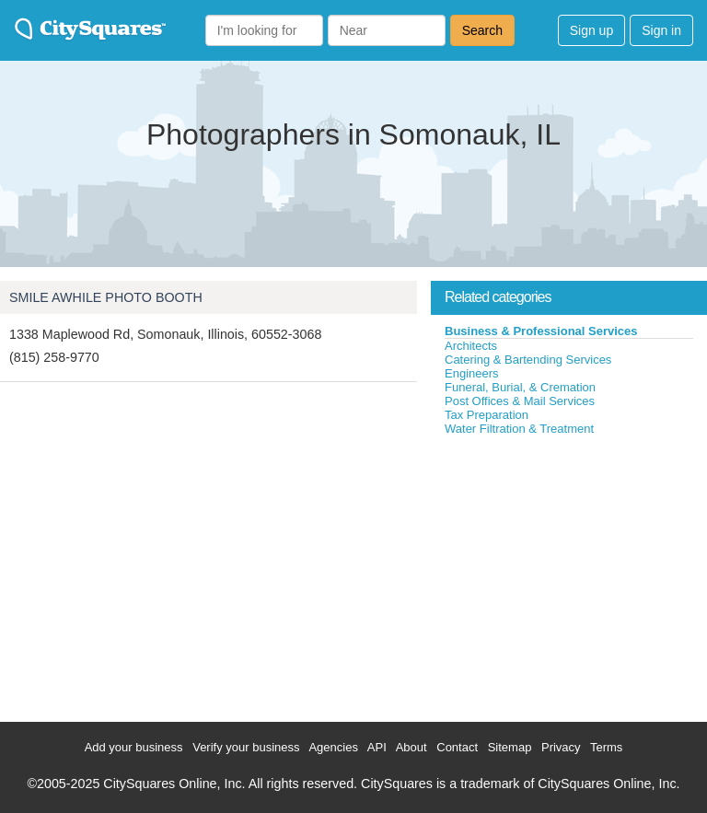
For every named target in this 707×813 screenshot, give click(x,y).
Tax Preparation (486, 415)
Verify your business (245, 747)
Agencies (332, 747)
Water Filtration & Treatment (519, 429)
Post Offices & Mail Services (520, 401)
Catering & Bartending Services (528, 359)
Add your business (134, 747)
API (377, 747)
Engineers (472, 373)
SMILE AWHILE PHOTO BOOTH (106, 297)
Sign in (661, 30)
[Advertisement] (569, 574)
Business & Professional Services (541, 331)
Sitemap (510, 747)
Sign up (591, 30)
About (411, 747)
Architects (471, 346)
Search (482, 30)
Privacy (561, 747)
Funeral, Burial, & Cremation (520, 387)
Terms (606, 747)
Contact (457, 747)
